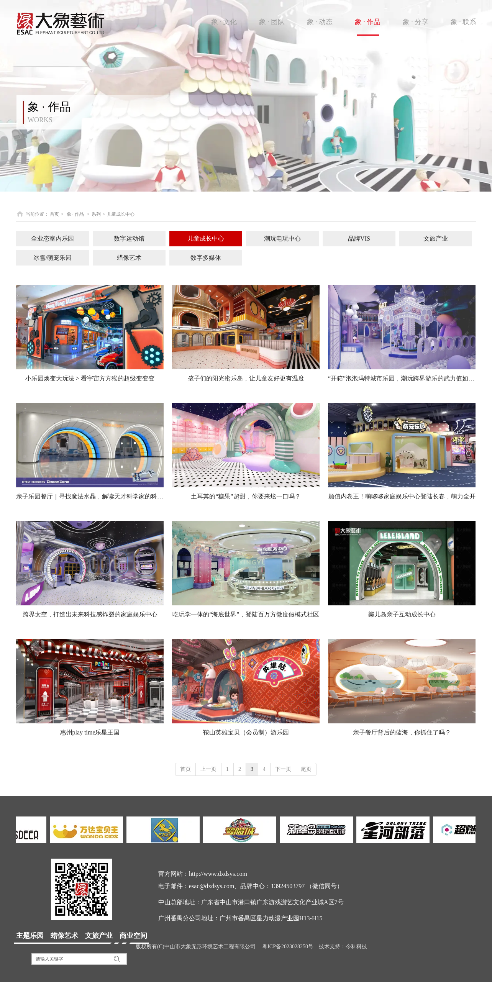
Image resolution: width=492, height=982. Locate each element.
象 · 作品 (75, 214)
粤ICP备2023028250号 (287, 946)
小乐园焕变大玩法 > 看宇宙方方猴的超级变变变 (89, 378)
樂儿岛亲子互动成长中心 (402, 614)
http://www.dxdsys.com (218, 874)
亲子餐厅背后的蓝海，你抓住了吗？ (402, 732)
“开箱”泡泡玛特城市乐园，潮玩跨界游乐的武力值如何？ (402, 378)
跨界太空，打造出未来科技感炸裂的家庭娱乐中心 (90, 614)
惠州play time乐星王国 (90, 732)
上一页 (208, 769)
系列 (96, 214)
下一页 (283, 769)
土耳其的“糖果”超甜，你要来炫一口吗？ (245, 496)
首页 (54, 214)
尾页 (306, 769)
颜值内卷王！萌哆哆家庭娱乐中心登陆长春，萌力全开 (402, 496)
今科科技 (356, 946)
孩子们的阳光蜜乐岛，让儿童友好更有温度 (246, 378)
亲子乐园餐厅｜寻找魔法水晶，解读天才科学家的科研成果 (90, 496)
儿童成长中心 (120, 214)
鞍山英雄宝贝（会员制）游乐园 (246, 732)
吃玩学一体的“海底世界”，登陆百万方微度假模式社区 (245, 614)
